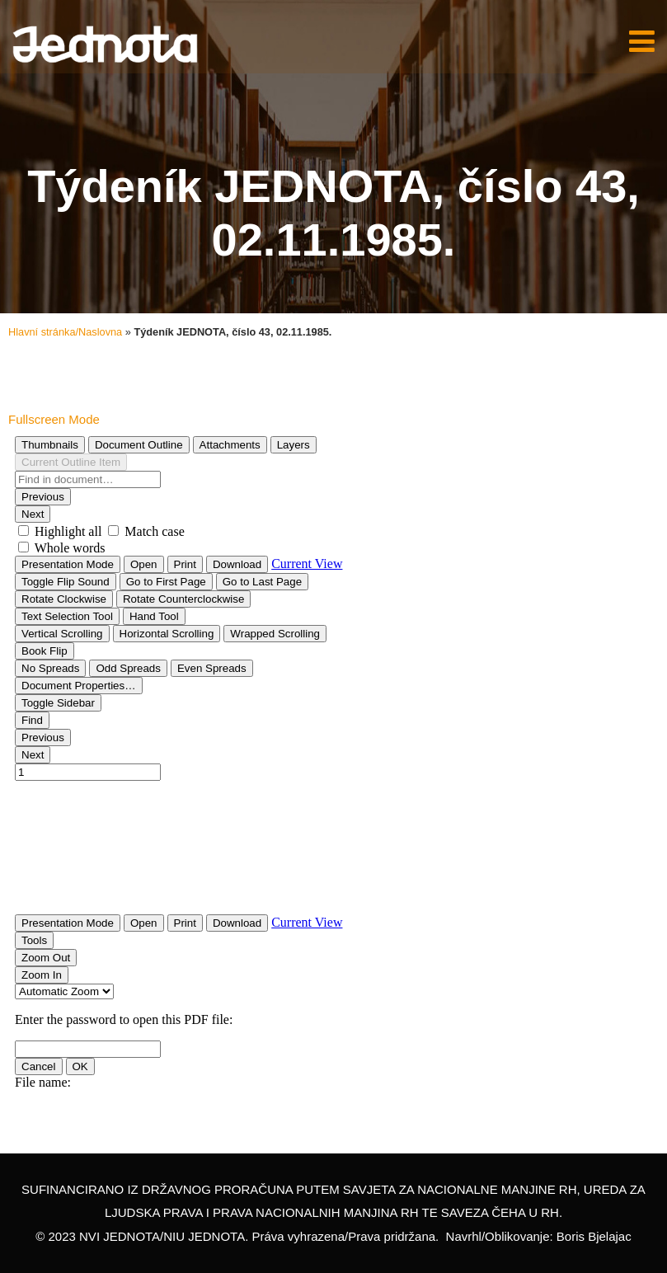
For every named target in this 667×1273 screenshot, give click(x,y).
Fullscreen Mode (54, 419)
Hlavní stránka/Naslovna (65, 332)
